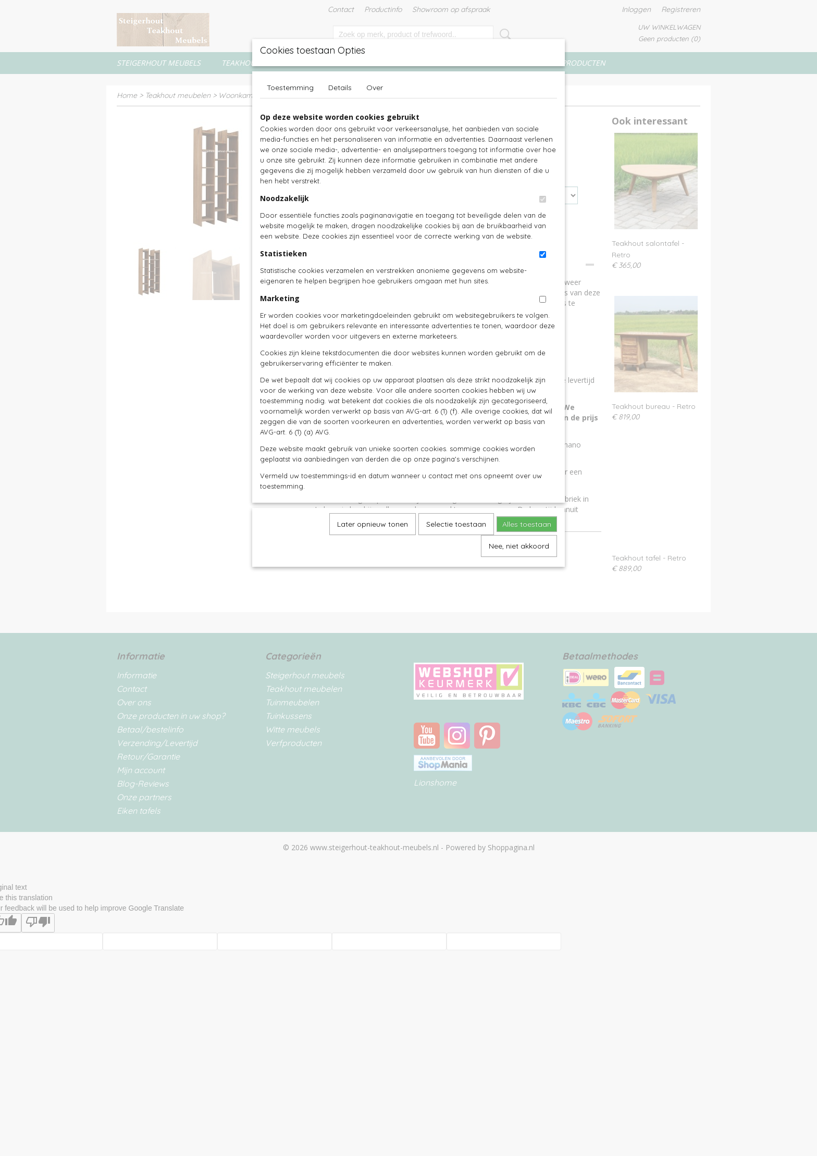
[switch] (542, 199)
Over (374, 87)
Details (340, 87)
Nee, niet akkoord (519, 546)
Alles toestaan (526, 524)
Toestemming (290, 87)
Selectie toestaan (456, 524)
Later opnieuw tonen (372, 524)
